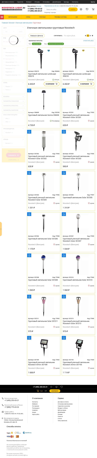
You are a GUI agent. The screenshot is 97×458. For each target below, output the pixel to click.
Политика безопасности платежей (17, 440)
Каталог (2, 17)
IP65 (8, 122)
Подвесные (10, 72)
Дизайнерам (57, 2)
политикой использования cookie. (17, 450)
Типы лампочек (62, 420)
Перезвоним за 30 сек (51, 6)
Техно (8, 89)
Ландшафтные (11, 62)
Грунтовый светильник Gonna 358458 (43, 115)
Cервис (61, 398)
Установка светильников (65, 404)
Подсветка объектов (13, 75)
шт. (40, 391)
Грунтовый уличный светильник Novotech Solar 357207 (76, 240)
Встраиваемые (11, 55)
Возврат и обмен (63, 408)
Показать (13, 155)
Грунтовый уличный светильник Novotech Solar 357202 (41, 157)
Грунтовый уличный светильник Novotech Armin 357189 (41, 363)
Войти (93, 2)
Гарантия (20, 2)
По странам (35, 406)
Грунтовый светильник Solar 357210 (77, 280)
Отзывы (37, 2)
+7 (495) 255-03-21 (35, 11)
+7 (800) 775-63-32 (35, 9)
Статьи (60, 418)
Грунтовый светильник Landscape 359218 (77, 75)
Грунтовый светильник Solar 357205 (77, 197)
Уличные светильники (24, 23)
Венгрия (9, 143)
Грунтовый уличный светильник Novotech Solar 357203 (76, 157)
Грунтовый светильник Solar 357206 (43, 239)
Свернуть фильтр (36, 36)
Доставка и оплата (8, 2)
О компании (37, 398)
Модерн (9, 86)
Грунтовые (36, 44)
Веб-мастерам (62, 410)
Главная (5, 23)
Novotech (9, 132)
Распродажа (35, 408)
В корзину (51, 84)
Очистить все (88, 40)
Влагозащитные (12, 52)
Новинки (35, 410)
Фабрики (35, 404)
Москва (38, 6)
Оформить (54, 391)
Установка (46, 2)
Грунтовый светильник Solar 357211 (43, 321)
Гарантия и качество (64, 406)
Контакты (75, 2)
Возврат (29, 2)
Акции (34, 412)
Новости (60, 416)
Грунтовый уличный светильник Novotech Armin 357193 (76, 363)
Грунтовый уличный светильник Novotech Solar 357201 (76, 116)
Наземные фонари (12, 65)
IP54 (8, 118)
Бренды (66, 2)
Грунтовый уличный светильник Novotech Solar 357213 (76, 322)
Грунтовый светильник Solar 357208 (43, 280)
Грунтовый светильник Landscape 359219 (42, 75)
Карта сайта (35, 414)
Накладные (10, 68)
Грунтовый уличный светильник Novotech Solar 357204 (41, 198)
